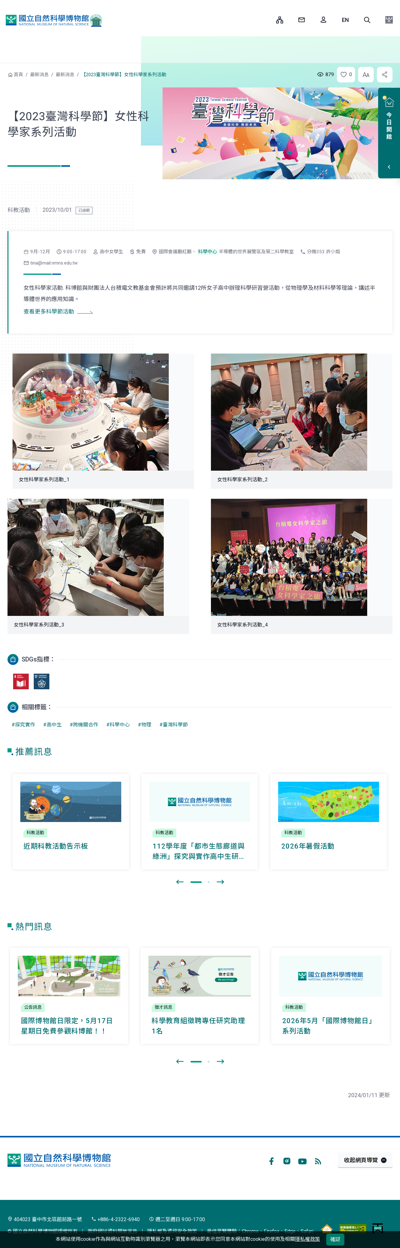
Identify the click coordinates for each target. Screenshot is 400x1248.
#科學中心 (118, 725)
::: (267, 20)
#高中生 (52, 725)
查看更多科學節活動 (48, 311)
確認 (335, 1239)
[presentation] (180, 882)
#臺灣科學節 (173, 725)
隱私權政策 (307, 1239)
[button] (367, 20)
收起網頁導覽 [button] (361, 1160)
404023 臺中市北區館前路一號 (45, 1219)
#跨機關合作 (84, 725)
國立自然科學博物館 (51, 19)
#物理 (144, 725)
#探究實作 (23, 725)
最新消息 (39, 74)
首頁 (18, 74)
